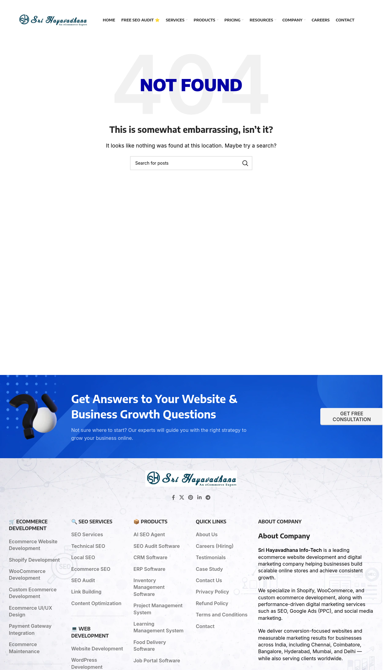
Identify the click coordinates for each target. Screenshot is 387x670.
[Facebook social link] (173, 497)
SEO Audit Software (156, 546)
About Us (207, 534)
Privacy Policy (212, 592)
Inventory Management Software (149, 587)
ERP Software (149, 569)
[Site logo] (52, 19)
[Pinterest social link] (190, 497)
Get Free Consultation (352, 416)
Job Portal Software (156, 660)
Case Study (209, 569)
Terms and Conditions (221, 615)
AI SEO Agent (149, 534)
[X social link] (181, 497)
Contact (205, 626)
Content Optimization (96, 603)
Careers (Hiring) (215, 546)
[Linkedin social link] (199, 497)
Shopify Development (34, 560)
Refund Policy (212, 603)
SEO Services (87, 534)
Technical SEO (88, 546)
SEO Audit (83, 580)
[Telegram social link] (207, 497)
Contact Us (209, 580)
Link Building (86, 592)
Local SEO (83, 557)
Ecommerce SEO (90, 569)
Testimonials (211, 557)
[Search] (191, 163)
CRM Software (150, 557)
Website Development (97, 649)
